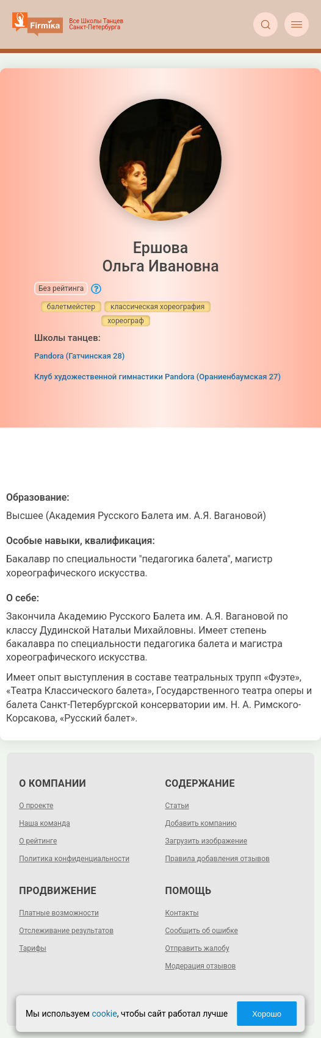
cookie (104, 1013)
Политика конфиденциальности (74, 858)
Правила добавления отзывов (217, 858)
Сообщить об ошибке (201, 930)
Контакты (182, 913)
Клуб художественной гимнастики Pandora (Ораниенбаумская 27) (157, 376)
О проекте (36, 805)
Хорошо (266, 1013)
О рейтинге (38, 841)
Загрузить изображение (206, 841)
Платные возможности (59, 913)
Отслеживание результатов (66, 930)
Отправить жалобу (197, 948)
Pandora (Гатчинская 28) (79, 355)
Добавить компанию (201, 823)
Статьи (177, 805)
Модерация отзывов (200, 966)
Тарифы (32, 948)
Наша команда (44, 823)
